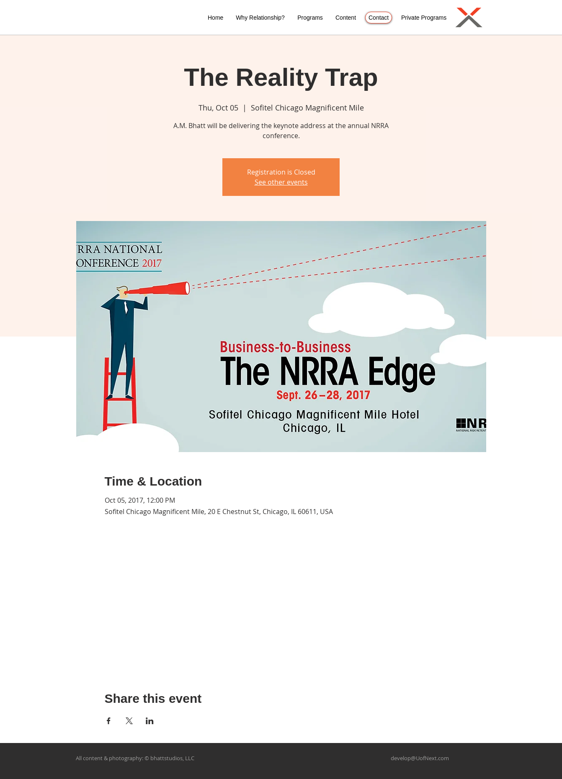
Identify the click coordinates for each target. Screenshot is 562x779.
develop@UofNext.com (420, 758)
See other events (281, 182)
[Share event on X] (129, 720)
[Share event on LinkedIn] (150, 720)
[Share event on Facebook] (109, 720)
